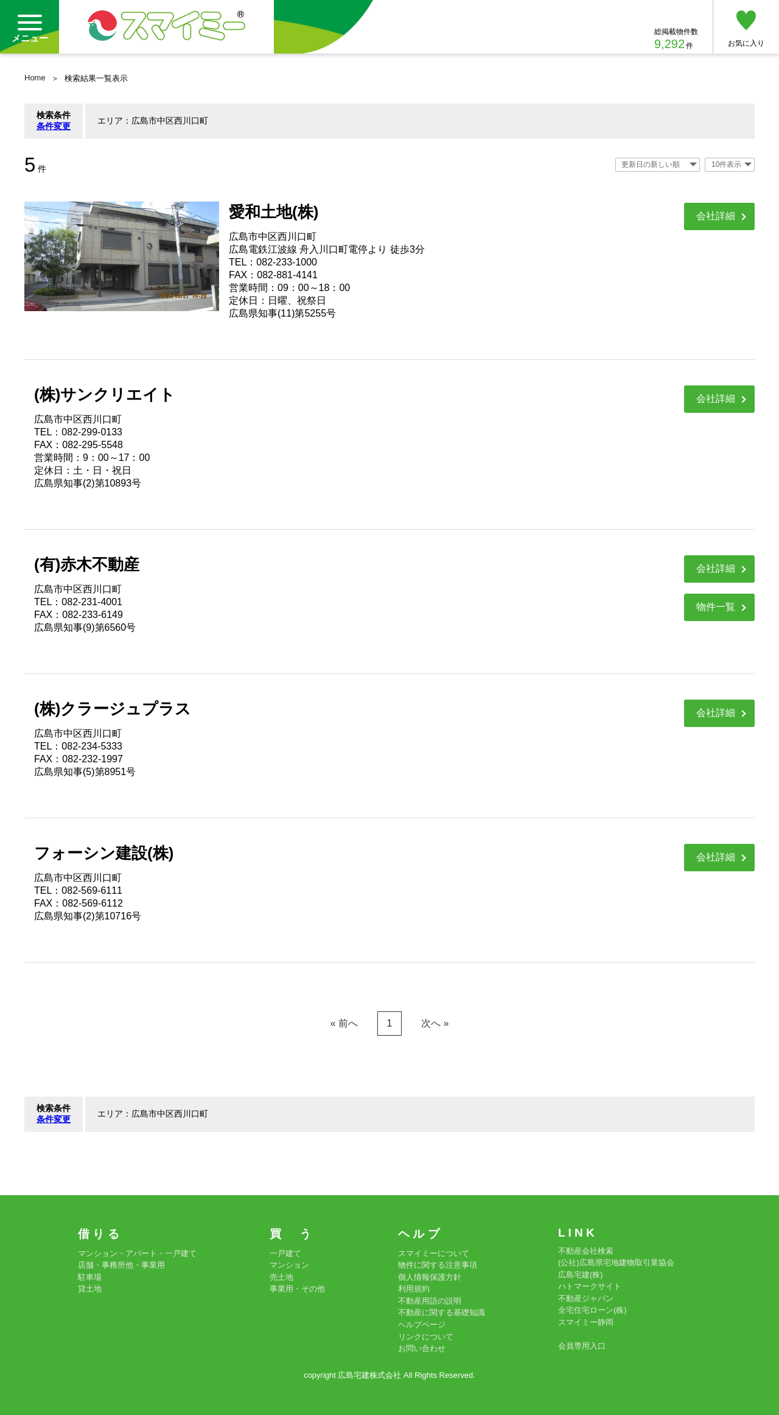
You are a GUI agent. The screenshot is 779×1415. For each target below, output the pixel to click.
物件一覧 (715, 607)
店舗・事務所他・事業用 (121, 1264)
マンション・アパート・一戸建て (137, 1253)
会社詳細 (715, 216)
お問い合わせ (421, 1348)
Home (35, 77)
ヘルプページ (421, 1324)
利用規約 (414, 1288)
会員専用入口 (582, 1345)
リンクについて (425, 1336)
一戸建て (285, 1253)
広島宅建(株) (580, 1274)
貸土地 (90, 1288)
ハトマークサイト (589, 1286)
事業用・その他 (297, 1288)
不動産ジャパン (585, 1298)
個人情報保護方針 (429, 1277)
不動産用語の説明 (429, 1300)
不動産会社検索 (585, 1250)
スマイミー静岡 (585, 1322)
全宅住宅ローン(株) (592, 1310)
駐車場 (90, 1277)
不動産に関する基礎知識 (441, 1312)
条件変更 (54, 126)
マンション (289, 1264)
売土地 (281, 1277)
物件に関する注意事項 (437, 1264)
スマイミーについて (433, 1253)
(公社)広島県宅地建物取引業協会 (616, 1262)
